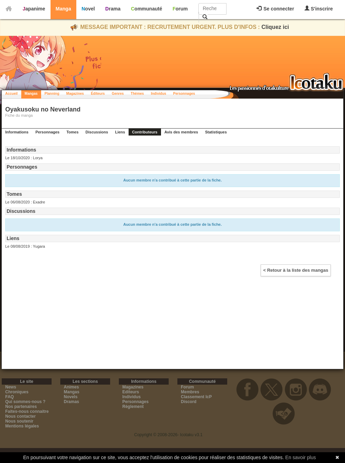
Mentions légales (22, 426)
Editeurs (130, 391)
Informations (17, 132)
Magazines (75, 93)
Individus (158, 93)
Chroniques (17, 391)
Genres (118, 93)
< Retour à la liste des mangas (295, 270)
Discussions (96, 132)
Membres (190, 391)
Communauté (146, 8)
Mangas (31, 93)
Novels (70, 396)
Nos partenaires (21, 406)
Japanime (34, 8)
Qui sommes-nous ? (25, 401)
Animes (71, 387)
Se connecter (275, 8)
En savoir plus (300, 457)
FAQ (9, 396)
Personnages (184, 93)
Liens (120, 132)
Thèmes (137, 93)
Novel (88, 8)
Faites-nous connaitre (27, 411)
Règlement (133, 406)
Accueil (11, 93)
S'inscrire (319, 8)
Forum (180, 8)
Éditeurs (98, 93)
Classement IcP (196, 396)
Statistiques (216, 132)
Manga (63, 8)
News (10, 387)
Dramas (71, 401)
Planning (52, 93)
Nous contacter (20, 416)
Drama (113, 8)
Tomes (73, 132)
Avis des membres (181, 132)
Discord (189, 401)
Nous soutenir (19, 421)
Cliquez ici (275, 27)
